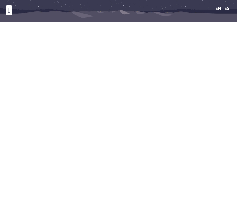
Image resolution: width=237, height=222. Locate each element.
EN (218, 8)
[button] (9, 10)
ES (226, 8)
